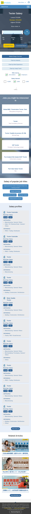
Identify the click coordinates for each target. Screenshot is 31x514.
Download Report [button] (21, 45)
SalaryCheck (4, 6)
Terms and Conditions (19, 507)
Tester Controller (15, 191)
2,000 (27, 81)
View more (15, 428)
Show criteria (15, 26)
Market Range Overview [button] (15, 56)
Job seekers (12, 74)
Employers (24, 74)
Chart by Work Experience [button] (15, 64)
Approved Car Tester (10, 195)
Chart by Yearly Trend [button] (15, 68)
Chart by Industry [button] (15, 60)
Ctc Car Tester (23, 195)
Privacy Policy (7, 507)
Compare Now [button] (9, 45)
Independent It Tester (16, 198)
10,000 (9, 81)
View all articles (15, 495)
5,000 (18, 81)
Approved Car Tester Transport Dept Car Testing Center (15, 186)
